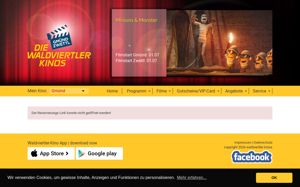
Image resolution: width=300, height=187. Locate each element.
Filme (162, 91)
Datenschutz (263, 142)
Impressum (242, 142)
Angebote (234, 91)
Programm (136, 91)
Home (112, 91)
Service (259, 91)
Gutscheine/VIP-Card (196, 91)
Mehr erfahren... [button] (192, 177)
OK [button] (274, 178)
